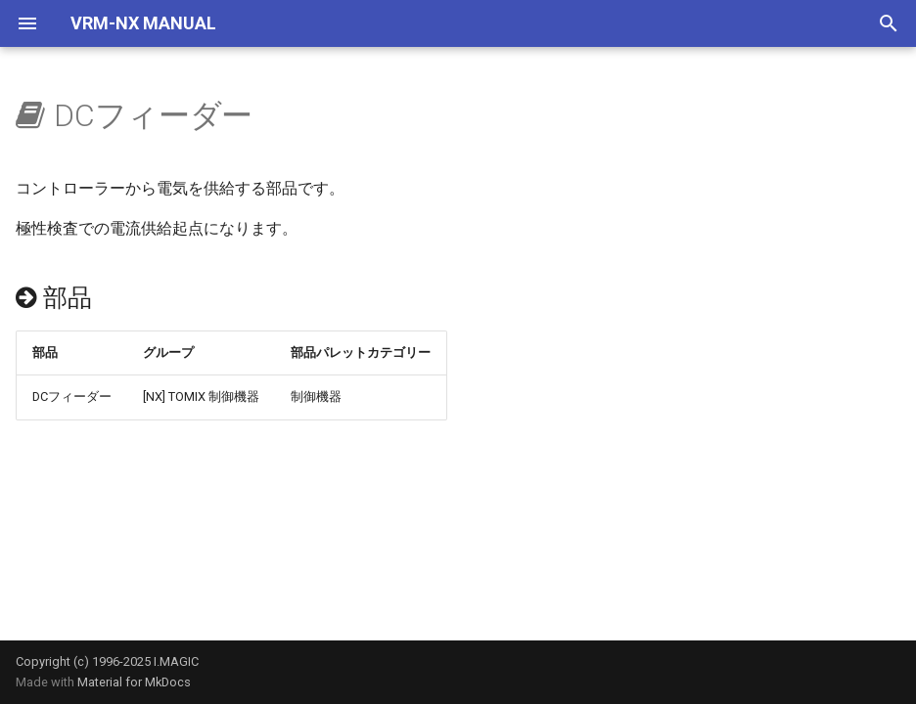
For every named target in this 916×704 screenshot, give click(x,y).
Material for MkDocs (134, 682)
